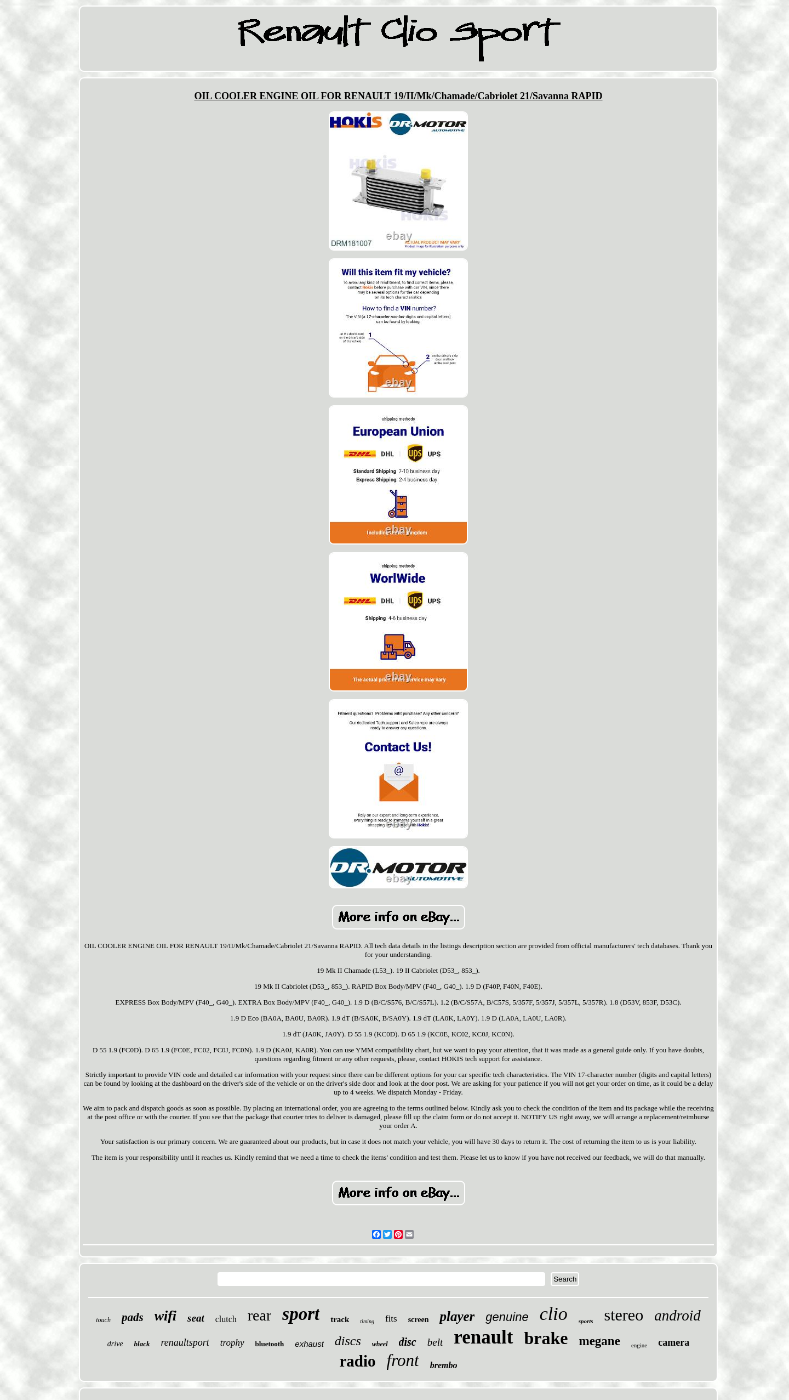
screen (418, 1320)
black (142, 1344)
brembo (444, 1365)
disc (407, 1342)
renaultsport (185, 1342)
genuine (506, 1317)
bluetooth (269, 1344)
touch (103, 1320)
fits (391, 1318)
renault (483, 1337)
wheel (380, 1344)
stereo (624, 1315)
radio (358, 1361)
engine (639, 1345)
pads (133, 1317)
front (403, 1360)
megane (599, 1341)
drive (115, 1344)
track (339, 1319)
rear (260, 1315)
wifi (165, 1316)
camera (673, 1342)
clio (554, 1313)
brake (546, 1338)
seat (195, 1318)
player (456, 1316)
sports (586, 1321)
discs (348, 1341)
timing (367, 1321)
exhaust (309, 1343)
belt (435, 1342)
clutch (226, 1319)
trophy (232, 1342)
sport (300, 1314)
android (677, 1315)
